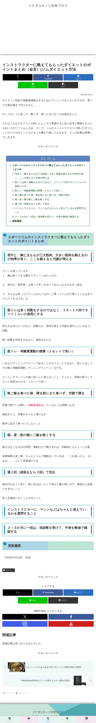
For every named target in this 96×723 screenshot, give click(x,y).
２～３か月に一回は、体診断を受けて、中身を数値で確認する (47, 219)
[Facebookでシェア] (48, 77)
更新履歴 (17, 223)
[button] (63, 85)
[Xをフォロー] (25, 619)
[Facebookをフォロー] (71, 619)
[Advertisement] (48, 34)
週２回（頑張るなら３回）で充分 (32, 205)
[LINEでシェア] (33, 85)
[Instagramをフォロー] (25, 626)
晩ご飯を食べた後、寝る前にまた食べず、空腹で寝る (42, 196)
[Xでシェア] (17, 77)
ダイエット (8, 573)
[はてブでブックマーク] (78, 77)
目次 (43, 158)
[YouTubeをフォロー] (71, 626)
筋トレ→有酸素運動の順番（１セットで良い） (39, 192)
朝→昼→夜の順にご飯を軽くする (32, 201)
